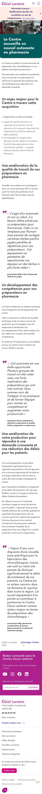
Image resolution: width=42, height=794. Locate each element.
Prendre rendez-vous (11, 723)
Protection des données (26, 780)
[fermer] (40, 13)
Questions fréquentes (11, 754)
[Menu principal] (38, 3)
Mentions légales (8, 780)
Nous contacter (8, 717)
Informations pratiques (11, 731)
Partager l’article (30, 642)
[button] (4, 790)
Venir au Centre (8, 736)
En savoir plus (29, 18)
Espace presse (8, 749)
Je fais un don (9, 771)
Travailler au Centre (10, 745)
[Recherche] (33, 3)
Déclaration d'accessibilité (12, 784)
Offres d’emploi (8, 740)
